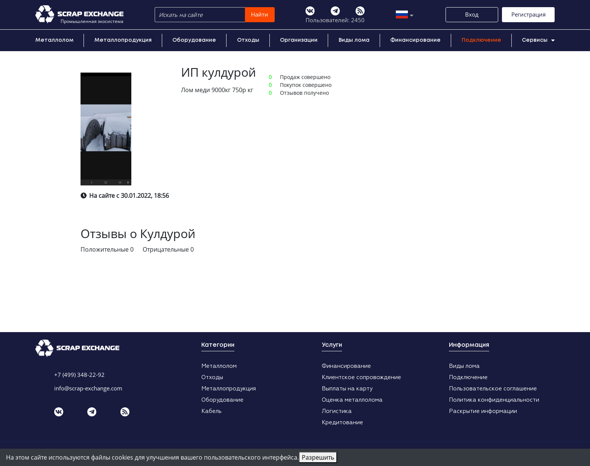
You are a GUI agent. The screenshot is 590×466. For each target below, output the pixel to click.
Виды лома (354, 40)
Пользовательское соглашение (493, 389)
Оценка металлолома (352, 400)
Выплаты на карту (347, 389)
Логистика (337, 411)
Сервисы (538, 40)
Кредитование (342, 422)
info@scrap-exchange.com (88, 388)
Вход (472, 14)
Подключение (481, 40)
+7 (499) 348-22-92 (79, 374)
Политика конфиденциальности (494, 400)
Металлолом (54, 40)
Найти (259, 14)
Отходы (248, 40)
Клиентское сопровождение (361, 377)
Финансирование (415, 40)
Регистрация (528, 14)
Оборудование (194, 40)
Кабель (211, 411)
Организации (299, 40)
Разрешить (318, 457)
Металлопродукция (123, 40)
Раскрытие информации (483, 411)
